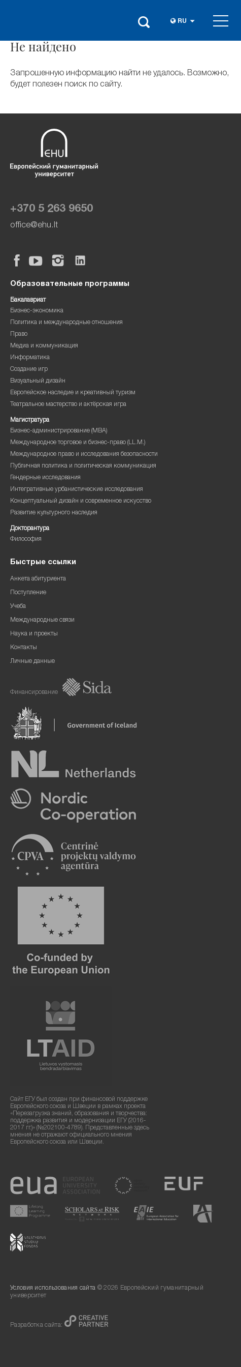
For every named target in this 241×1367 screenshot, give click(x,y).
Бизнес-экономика (36, 311)
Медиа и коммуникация (44, 346)
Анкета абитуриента (38, 579)
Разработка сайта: (37, 1325)
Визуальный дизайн (37, 381)
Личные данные (32, 661)
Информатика (30, 358)
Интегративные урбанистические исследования (76, 489)
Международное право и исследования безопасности (84, 454)
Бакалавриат (28, 300)
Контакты (23, 648)
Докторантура (29, 529)
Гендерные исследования (45, 478)
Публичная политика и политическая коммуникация (83, 466)
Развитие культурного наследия (53, 513)
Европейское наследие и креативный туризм (72, 393)
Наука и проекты (34, 634)
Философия (26, 539)
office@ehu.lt (34, 225)
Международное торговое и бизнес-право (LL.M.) (78, 443)
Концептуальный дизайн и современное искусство (80, 501)
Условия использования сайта (52, 1288)
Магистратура (29, 420)
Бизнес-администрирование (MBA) (59, 431)
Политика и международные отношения (66, 322)
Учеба (18, 606)
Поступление (28, 593)
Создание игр (29, 369)
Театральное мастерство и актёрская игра (68, 404)
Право (18, 334)
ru (182, 21)
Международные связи (42, 620)
